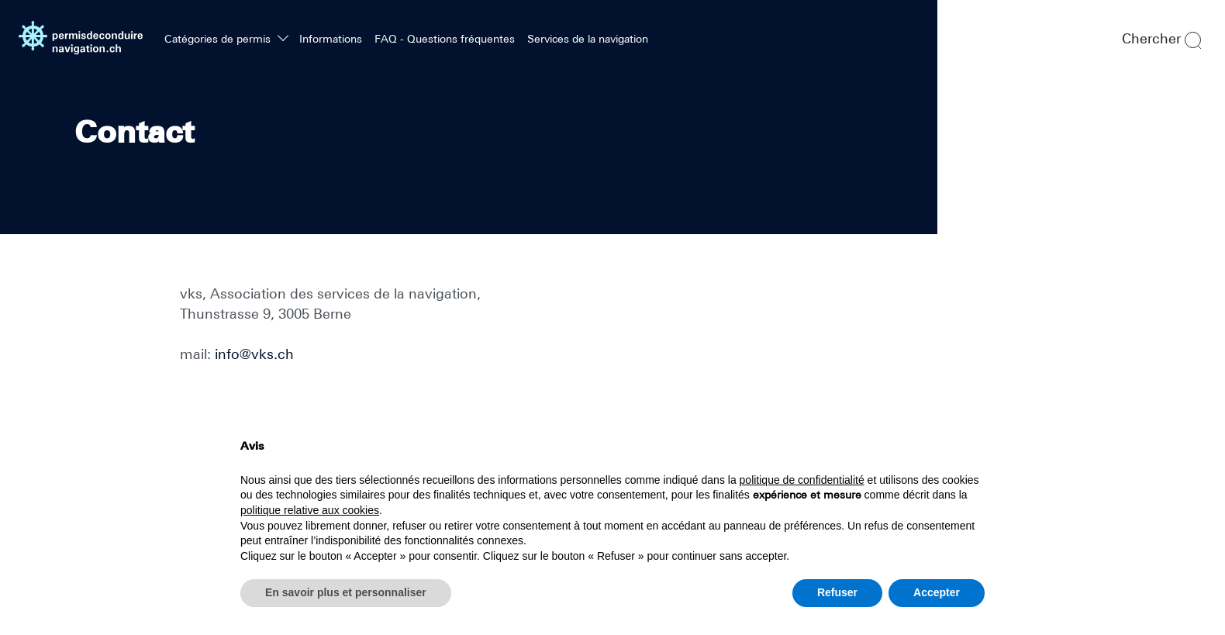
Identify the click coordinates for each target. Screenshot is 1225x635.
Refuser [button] (837, 592)
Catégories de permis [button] (219, 39)
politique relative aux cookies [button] (309, 510)
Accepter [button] (936, 592)
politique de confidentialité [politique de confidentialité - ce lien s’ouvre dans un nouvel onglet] (802, 480)
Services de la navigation (587, 39)
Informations (330, 39)
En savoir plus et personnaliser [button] (345, 592)
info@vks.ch (254, 354)
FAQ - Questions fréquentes (444, 39)
